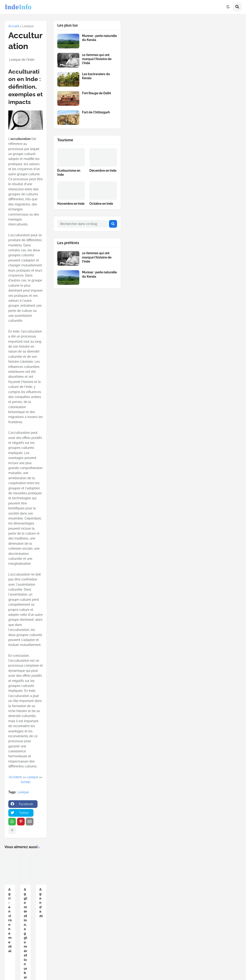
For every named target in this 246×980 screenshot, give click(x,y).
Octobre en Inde (101, 203)
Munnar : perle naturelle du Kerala (99, 38)
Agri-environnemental (10, 920)
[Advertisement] (185, 54)
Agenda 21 (41, 903)
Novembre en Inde (70, 203)
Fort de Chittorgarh (96, 112)
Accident (15, 777)
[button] (228, 7)
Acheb (25, 782)
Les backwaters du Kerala (96, 76)
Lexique (28, 26)
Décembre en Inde (102, 170)
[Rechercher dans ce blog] (82, 224)
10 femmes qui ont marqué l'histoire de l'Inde (96, 59)
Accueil (13, 26)
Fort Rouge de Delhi (96, 93)
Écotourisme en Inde (68, 172)
